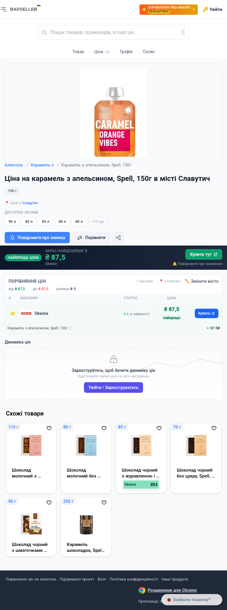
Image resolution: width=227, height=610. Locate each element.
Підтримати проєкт (77, 579)
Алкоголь (16, 165)
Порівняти (91, 238)
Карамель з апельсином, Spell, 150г (37, 328)
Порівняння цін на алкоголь (31, 579)
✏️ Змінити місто (201, 281)
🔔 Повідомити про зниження (197, 264)
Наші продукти (175, 579)
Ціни (102, 51)
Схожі (149, 51)
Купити (206, 313)
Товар (78, 51)
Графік (126, 51)
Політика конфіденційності (134, 579)
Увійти (212, 9)
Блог (102, 579)
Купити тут (204, 254)
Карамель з (45, 165)
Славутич (30, 203)
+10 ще (98, 222)
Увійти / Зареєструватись (114, 387)
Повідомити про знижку (37, 238)
